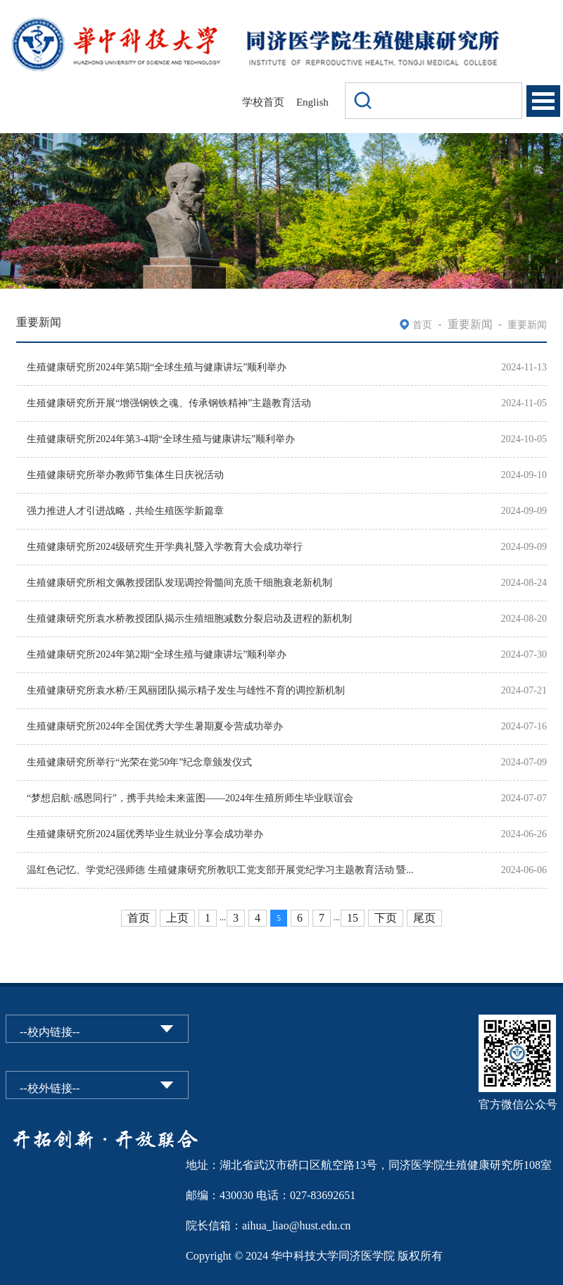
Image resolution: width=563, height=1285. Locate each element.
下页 (385, 918)
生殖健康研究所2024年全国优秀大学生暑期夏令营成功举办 (155, 726)
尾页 (424, 918)
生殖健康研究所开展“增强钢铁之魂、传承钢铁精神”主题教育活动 (169, 403)
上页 (177, 918)
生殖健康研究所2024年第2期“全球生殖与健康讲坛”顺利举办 (156, 654)
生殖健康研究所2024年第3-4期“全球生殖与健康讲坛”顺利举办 (161, 439)
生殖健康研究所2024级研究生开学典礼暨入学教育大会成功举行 (165, 546)
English (312, 102)
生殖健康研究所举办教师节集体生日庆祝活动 (125, 475)
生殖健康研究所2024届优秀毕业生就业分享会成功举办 (145, 834)
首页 (422, 325)
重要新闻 (527, 325)
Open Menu (543, 101)
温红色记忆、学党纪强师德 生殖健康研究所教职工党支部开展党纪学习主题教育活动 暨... (220, 870)
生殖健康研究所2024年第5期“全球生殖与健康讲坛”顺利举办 (156, 367)
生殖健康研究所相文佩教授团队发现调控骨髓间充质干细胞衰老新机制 (179, 582)
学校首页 (263, 102)
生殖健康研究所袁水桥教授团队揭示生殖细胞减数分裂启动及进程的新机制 (189, 618)
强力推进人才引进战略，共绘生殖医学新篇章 (125, 511)
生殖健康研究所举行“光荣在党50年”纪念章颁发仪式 (139, 762)
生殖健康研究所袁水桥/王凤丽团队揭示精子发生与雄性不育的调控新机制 (186, 690)
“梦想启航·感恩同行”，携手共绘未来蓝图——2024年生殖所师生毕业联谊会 (190, 798)
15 (352, 918)
